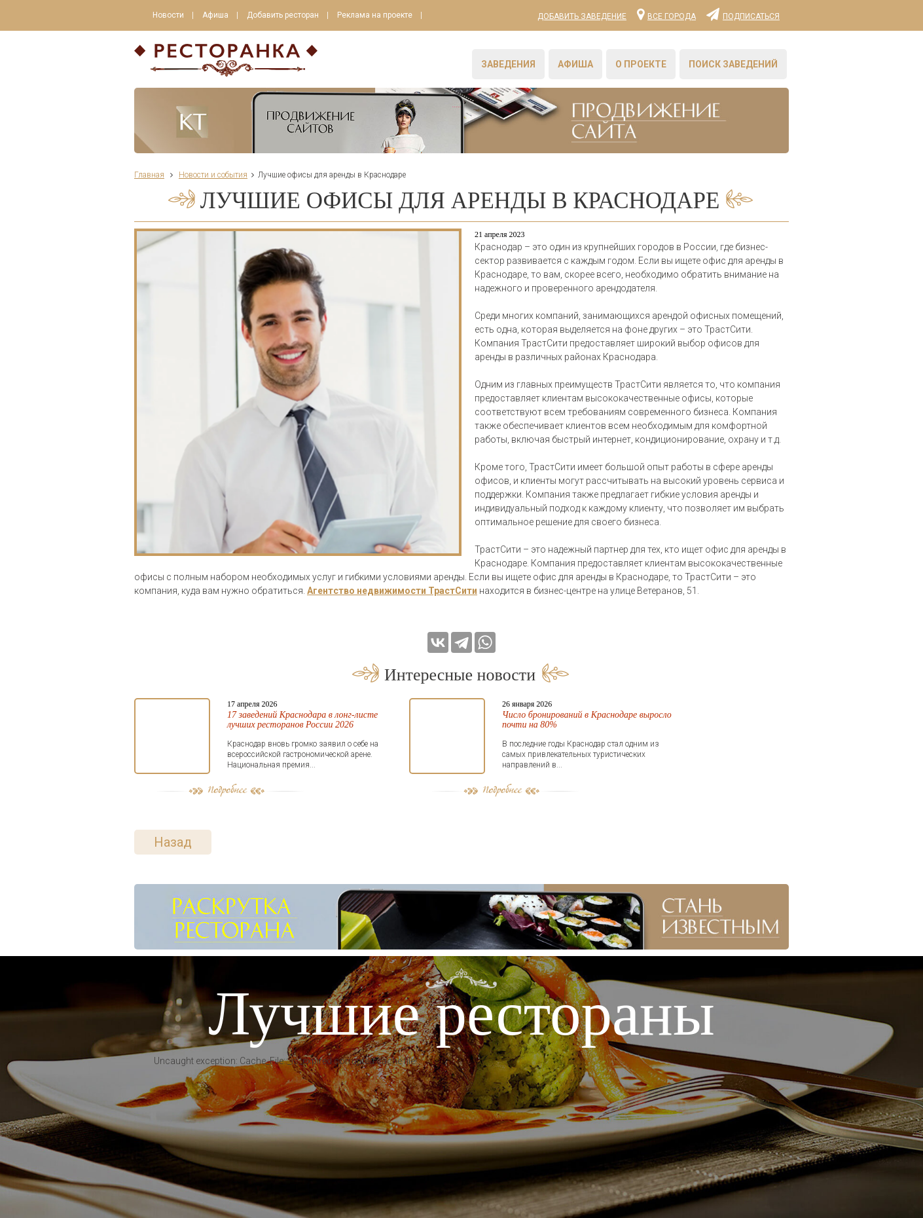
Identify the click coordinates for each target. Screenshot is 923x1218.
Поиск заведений (733, 64)
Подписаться (743, 14)
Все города (666, 14)
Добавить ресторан (283, 15)
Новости (168, 15)
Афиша (215, 15)
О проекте (640, 64)
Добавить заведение (581, 16)
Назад (173, 842)
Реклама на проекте (374, 15)
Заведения (508, 64)
